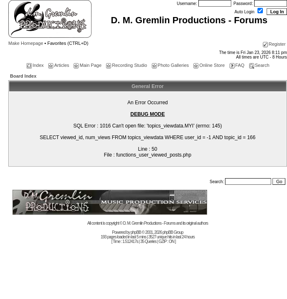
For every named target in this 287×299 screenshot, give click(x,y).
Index (35, 65)
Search (259, 65)
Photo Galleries (170, 65)
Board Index (23, 76)
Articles (58, 65)
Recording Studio (126, 65)
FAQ (237, 65)
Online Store (209, 65)
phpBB (136, 232)
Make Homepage (25, 43)
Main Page (87, 65)
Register (274, 44)
